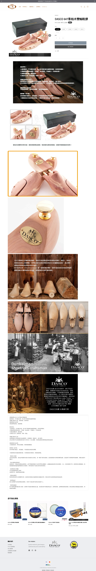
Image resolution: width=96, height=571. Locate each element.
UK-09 (76, 29)
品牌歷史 (38, 6)
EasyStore (54, 567)
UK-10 (82, 29)
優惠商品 (31, 6)
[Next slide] (49, 35)
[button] (81, 6)
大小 (56, 26)
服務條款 (44, 570)
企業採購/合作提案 (12, 550)
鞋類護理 (10, 552)
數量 (56, 35)
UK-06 (57, 29)
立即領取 (56, 1)
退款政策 (52, 570)
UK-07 (63, 29)
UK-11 (57, 32)
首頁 (20, 6)
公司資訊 (10, 544)
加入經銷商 (10, 548)
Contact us (44, 6)
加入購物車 (70, 46)
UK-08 (69, 29)
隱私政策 (48, 570)
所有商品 (25, 6)
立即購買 (70, 43)
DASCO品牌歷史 (11, 546)
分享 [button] (57, 51)
